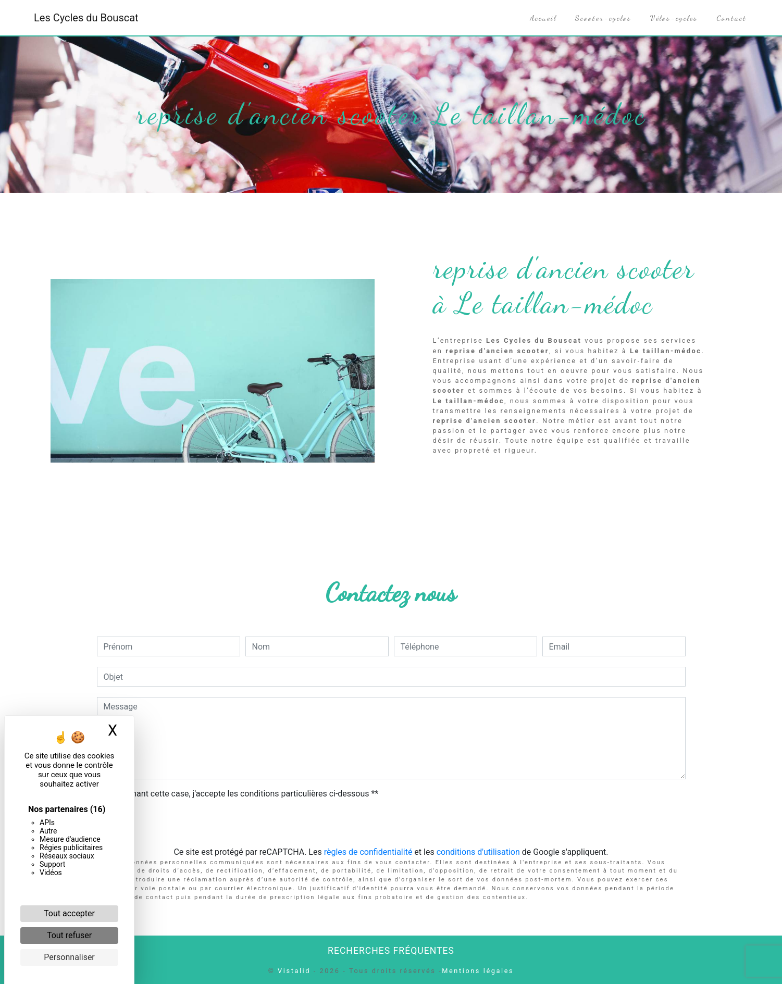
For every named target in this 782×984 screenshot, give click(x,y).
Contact (731, 17)
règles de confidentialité (368, 852)
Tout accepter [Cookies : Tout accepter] (69, 913)
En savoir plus (635, 477)
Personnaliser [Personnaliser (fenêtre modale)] (69, 957)
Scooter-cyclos (603, 17)
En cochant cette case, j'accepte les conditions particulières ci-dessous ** (243, 794)
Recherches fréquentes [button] (391, 950)
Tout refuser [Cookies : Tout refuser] (69, 935)
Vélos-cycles (674, 17)
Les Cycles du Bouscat (86, 17)
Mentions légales (478, 971)
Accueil (543, 17)
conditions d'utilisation (478, 852)
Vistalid (294, 971)
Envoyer (391, 824)
